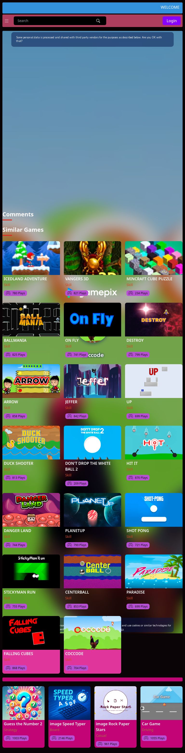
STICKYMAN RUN (19, 592)
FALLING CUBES (18, 653)
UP (129, 401)
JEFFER (71, 401)
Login (171, 20)
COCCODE (74, 653)
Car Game (151, 723)
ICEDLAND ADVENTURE (25, 278)
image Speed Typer (68, 723)
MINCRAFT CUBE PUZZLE (149, 278)
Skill (7, 284)
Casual (101, 735)
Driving (147, 729)
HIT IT (132, 463)
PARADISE (135, 592)
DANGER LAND (17, 530)
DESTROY (135, 340)
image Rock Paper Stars (113, 726)
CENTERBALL (77, 592)
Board (54, 729)
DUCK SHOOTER (18, 463)
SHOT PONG (137, 530)
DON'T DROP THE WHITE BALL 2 (88, 466)
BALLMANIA (15, 340)
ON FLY (72, 340)
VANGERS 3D (77, 278)
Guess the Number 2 (23, 723)
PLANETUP (75, 530)
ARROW (11, 401)
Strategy (10, 729)
